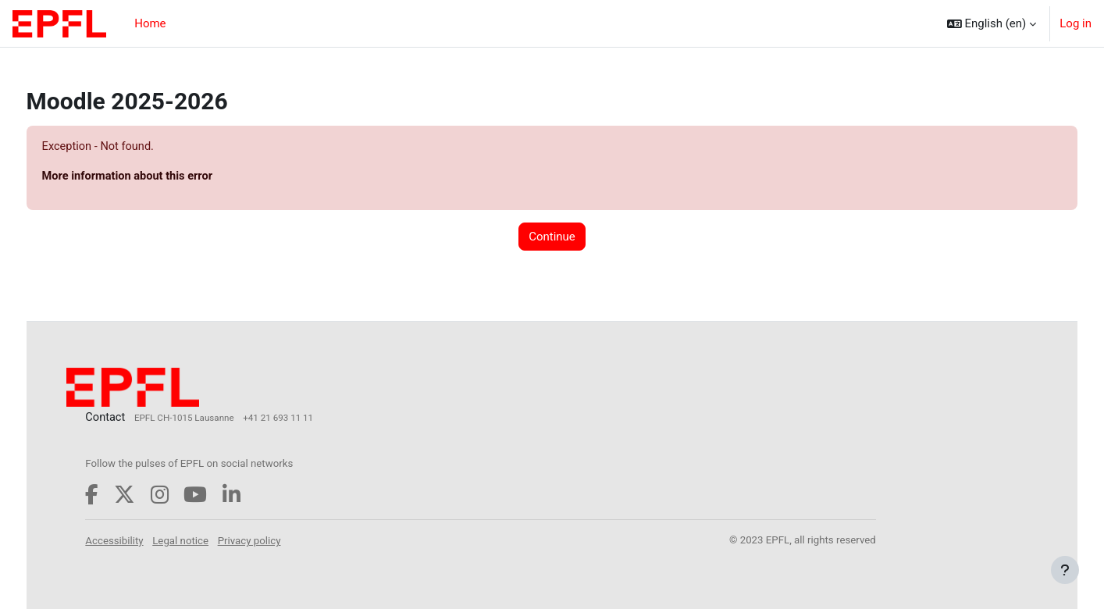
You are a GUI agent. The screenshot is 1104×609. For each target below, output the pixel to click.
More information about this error (159, 177)
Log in (1075, 23)
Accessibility (144, 541)
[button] (992, 23)
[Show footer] (1065, 570)
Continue (552, 237)
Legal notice (211, 541)
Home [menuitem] (150, 23)
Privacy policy (280, 541)
